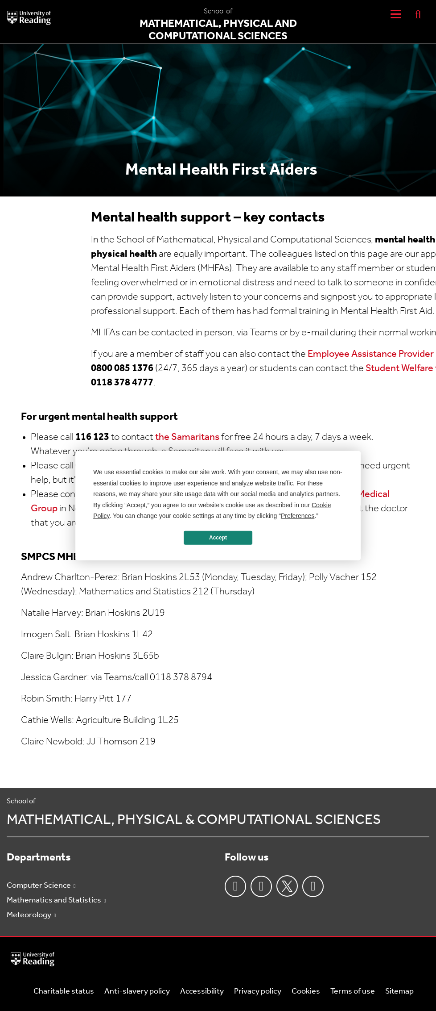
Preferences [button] (297, 515)
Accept (218, 538)
